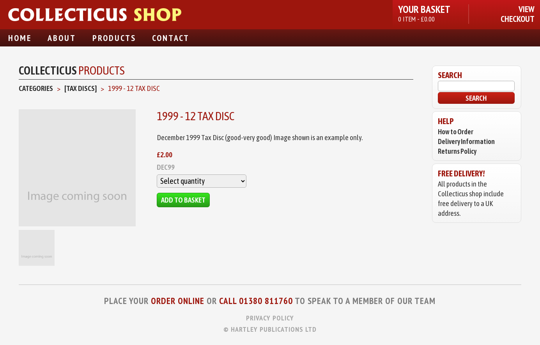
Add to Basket (183, 200)
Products (114, 37)
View (527, 9)
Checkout (518, 19)
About (62, 37)
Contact (170, 37)
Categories (36, 88)
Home (20, 37)
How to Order (455, 132)
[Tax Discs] (80, 88)
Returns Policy (457, 151)
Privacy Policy (270, 317)
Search (476, 98)
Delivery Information (466, 141)
